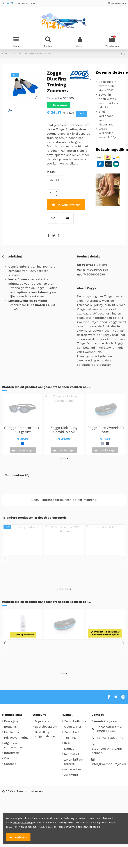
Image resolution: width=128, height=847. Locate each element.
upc (79, 274)
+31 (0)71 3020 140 (109, 738)
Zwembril (71, 775)
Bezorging (22, 3)
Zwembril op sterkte (73, 762)
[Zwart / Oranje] (109, 443)
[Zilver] (20, 574)
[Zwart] (22, 443)
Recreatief (71, 754)
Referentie (54, 98)
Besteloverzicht (46, 726)
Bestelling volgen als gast (46, 734)
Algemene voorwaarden (13, 745)
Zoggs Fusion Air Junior (105, 430)
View (105, 450)
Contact (34, 3)
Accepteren (18, 837)
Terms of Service (67, 826)
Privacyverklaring (16, 737)
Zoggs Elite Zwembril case (22, 560)
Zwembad (71, 732)
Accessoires (72, 769)
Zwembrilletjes (75, 721)
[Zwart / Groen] (63, 443)
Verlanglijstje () (117, 3)
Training (70, 737)
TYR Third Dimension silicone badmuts (22, 430)
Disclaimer (11, 732)
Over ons (10, 758)
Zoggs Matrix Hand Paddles (22, 645)
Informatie (12, 753)
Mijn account (44, 721)
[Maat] (56, 179)
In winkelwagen (66, 205)
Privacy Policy (45, 826)
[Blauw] (100, 443)
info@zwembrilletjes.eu (108, 764)
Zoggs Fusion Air (64, 428)
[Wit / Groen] (105, 443)
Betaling (10, 726)
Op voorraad (86, 264)
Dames (69, 748)
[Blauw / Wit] (59, 443)
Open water (72, 726)
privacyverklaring (22, 822)
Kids (67, 743)
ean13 (81, 269)
